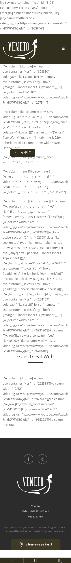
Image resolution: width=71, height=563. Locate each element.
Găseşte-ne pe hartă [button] (35, 544)
